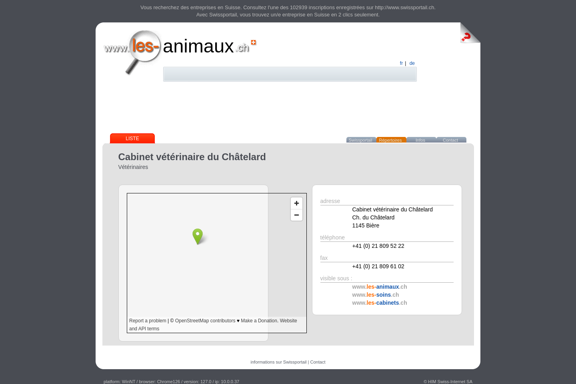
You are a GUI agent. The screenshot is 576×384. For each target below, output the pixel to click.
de (412, 63)
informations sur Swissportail (279, 362)
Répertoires (390, 140)
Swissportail (360, 140)
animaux (198, 45)
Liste (132, 138)
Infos (420, 140)
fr (401, 63)
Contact (450, 140)
